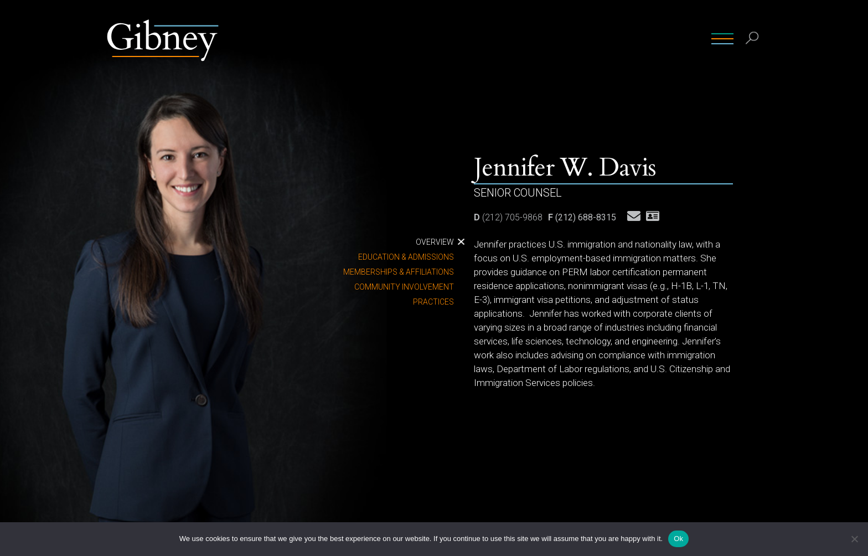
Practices (433, 301)
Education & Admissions (406, 257)
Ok (678, 538)
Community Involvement (404, 286)
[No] (854, 538)
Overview (435, 242)
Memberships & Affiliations (398, 271)
